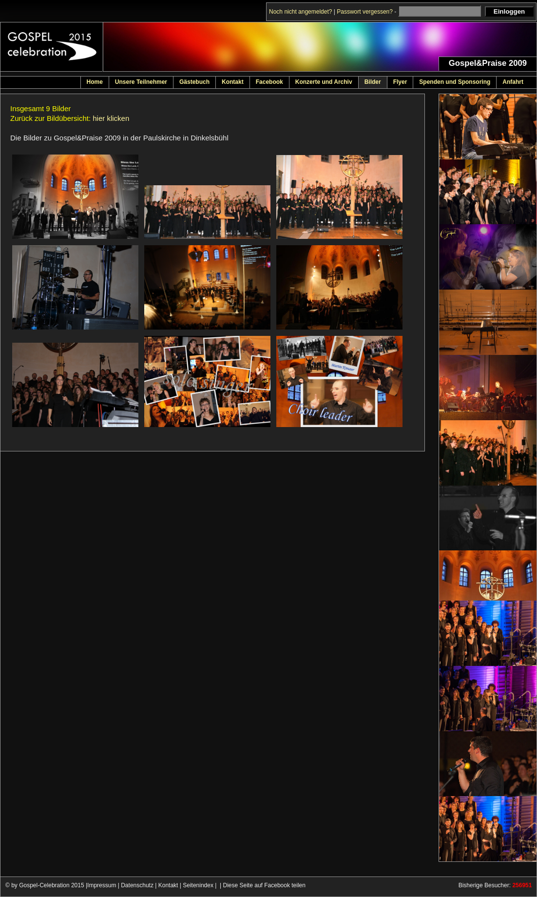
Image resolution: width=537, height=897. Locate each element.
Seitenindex (198, 885)
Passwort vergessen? (365, 11)
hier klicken (111, 118)
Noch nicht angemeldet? (300, 11)
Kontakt (168, 885)
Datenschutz (137, 885)
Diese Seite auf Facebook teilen (264, 885)
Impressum (101, 885)
